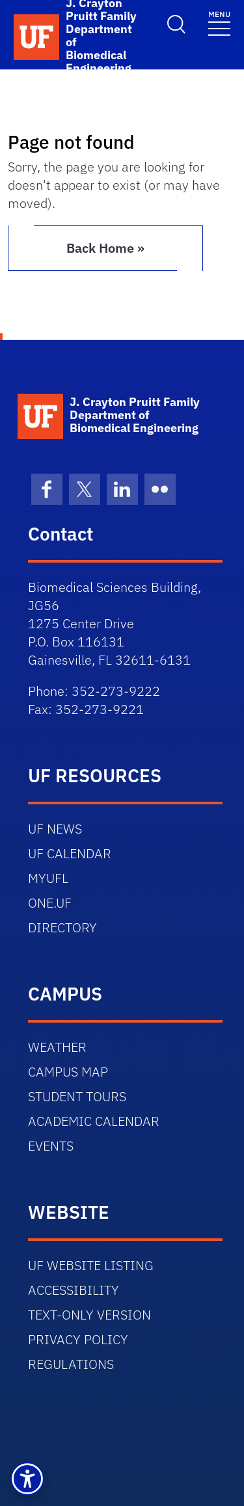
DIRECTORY (62, 927)
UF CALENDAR (69, 853)
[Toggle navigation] (219, 22)
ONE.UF (50, 903)
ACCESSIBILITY (73, 1290)
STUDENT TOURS (77, 1096)
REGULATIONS (71, 1364)
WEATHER (57, 1047)
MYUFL (48, 878)
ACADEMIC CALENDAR (93, 1121)
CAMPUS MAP (68, 1071)
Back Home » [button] (105, 248)
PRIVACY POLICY (78, 1339)
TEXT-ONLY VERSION (89, 1314)
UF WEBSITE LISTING (91, 1265)
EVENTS (51, 1146)
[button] (27, 1479)
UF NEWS (55, 828)
